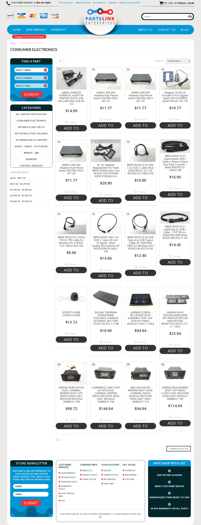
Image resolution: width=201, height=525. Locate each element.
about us (87, 470)
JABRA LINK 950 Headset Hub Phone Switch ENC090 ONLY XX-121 (105, 96)
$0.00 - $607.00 (18, 178)
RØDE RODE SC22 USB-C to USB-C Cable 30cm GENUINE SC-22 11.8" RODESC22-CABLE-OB (140, 169)
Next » (64, 440)
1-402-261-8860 (42, 2)
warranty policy (65, 487)
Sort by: (159, 61)
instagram (130, 474)
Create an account (130, 2)
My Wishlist (99, 2)
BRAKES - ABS (31, 152)
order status (111, 474)
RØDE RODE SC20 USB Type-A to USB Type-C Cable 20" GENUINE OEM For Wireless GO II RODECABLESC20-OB (140, 243)
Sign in (112, 2)
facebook (130, 470)
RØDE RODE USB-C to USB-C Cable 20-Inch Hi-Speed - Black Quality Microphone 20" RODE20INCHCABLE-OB (106, 244)
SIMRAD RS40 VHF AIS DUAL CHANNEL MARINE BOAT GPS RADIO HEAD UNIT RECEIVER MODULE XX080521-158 (71, 394)
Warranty (58, 30)
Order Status (83, 2)
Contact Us (167, 30)
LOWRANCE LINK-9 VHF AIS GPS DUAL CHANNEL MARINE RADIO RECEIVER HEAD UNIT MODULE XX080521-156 (106, 394)
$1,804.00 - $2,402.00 (21, 195)
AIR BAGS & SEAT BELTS (31, 127)
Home (17, 30)
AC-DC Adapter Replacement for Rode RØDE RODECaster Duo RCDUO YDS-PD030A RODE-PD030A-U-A (106, 170)
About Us (145, 30)
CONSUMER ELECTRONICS (31, 120)
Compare (73, 122)
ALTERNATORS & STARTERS (31, 139)
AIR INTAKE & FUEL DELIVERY (31, 133)
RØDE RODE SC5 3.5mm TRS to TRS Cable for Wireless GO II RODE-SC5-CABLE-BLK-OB (71, 241)
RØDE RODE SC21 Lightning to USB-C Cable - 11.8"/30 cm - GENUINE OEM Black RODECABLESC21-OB (175, 232)
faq (63, 500)
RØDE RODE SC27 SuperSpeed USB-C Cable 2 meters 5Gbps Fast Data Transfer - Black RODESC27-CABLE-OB (175, 163)
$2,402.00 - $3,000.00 (21, 201)
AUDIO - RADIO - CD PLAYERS (31, 146)
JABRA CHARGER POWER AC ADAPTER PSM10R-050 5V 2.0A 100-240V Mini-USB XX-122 (71, 98)
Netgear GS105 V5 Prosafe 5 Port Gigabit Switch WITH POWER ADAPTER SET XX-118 (175, 96)
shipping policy (69, 481)
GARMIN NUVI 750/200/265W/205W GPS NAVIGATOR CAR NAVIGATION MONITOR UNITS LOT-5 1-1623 (175, 319)
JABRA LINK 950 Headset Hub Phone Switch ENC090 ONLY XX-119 (140, 96)
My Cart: (179, 3)
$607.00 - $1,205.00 (20, 184)
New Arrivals (36, 30)
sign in (107, 470)
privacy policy (89, 474)
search (31, 94)
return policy (68, 477)
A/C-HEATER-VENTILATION (31, 114)
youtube (129, 479)
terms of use (89, 479)
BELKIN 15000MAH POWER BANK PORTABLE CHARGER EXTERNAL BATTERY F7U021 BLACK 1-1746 (106, 318)
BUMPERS (31, 159)
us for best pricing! (29, 36)
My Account (66, 2)
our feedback (68, 472)
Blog (184, 30)
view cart (109, 483)
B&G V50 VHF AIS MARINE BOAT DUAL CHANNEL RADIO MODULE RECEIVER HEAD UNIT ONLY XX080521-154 (140, 394)
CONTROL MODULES (31, 165)
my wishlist (110, 479)
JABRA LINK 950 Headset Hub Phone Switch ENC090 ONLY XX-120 (71, 169)
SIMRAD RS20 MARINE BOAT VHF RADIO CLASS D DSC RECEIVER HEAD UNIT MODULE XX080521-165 (175, 393)
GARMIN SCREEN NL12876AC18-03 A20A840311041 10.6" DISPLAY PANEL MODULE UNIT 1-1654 (140, 318)
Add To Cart (71, 128)
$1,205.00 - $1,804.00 (21, 189)
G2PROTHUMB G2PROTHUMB (71, 314)
